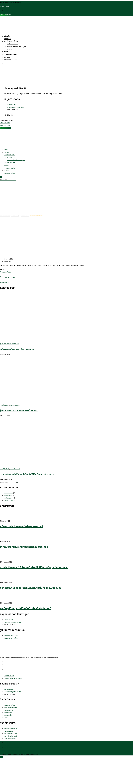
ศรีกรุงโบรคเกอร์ (8, 500)
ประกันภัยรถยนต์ (14, 344)
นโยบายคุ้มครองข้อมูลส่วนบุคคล (13, 678)
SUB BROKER (4, 7)
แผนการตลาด (11, 49)
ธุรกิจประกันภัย (4, 344)
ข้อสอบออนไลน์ (10, 55)
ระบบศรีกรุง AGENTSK (10, 728)
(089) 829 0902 (12, 105)
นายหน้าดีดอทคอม (9, 731)
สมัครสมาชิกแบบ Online (11, 635)
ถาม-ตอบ (7, 57)
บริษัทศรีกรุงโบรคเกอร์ (10, 736)
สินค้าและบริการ (12, 44)
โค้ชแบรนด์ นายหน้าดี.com (9, 277)
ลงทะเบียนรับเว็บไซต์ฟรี (10, 708)
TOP (1, 757)
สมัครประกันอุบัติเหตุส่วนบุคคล (16, 46)
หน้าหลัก (7, 36)
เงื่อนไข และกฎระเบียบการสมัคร (13, 748)
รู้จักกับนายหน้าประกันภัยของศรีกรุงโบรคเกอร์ (18, 410)
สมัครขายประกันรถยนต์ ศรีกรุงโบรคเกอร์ (17, 349)
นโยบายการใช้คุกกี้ (9, 676)
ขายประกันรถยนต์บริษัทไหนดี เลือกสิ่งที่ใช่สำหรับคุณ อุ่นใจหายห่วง (27, 474)
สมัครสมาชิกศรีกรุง (5, 15)
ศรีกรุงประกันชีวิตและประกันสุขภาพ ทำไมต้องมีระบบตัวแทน (31, 588)
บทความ (6, 51)
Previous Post (4, 282)
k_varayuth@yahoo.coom (15, 107)
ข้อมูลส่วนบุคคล (8, 743)
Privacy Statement (10, 750)
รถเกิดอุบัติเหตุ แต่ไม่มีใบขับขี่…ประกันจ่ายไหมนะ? (25, 608)
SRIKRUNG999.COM (10, 734)
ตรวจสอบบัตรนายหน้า (10, 739)
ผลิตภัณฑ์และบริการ (11, 41)
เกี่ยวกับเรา (7, 39)
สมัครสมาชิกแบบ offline (11, 638)
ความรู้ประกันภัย (4, 405)
